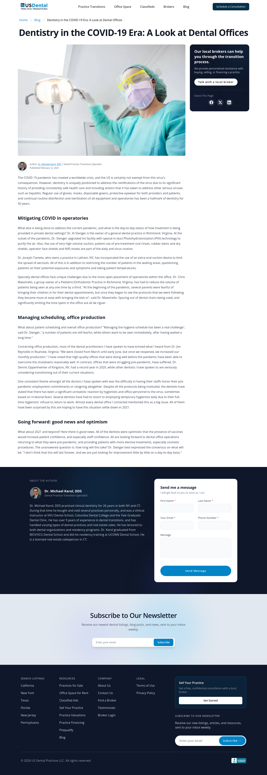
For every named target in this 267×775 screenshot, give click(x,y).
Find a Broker (107, 700)
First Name (168, 501)
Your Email (167, 518)
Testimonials (106, 708)
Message (165, 535)
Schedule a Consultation (230, 6)
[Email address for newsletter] (210, 741)
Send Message (195, 571)
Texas (25, 700)
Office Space (122, 7)
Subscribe (163, 642)
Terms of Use (145, 685)
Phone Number (208, 518)
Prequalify (66, 730)
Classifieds (147, 7)
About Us (104, 685)
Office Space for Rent (73, 693)
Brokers (169, 7)
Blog (186, 7)
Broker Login (107, 715)
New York (27, 693)
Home (23, 20)
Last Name (205, 501)
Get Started (210, 700)
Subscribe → (232, 740)
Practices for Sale (71, 685)
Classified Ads (68, 700)
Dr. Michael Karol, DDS (63, 491)
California (27, 685)
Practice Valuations (72, 715)
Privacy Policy (145, 693)
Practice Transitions (91, 7)
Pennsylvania (30, 723)
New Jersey (28, 715)
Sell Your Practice (71, 708)
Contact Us (105, 693)
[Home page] (34, 6)
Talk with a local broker (216, 82)
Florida (25, 708)
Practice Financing (71, 723)
